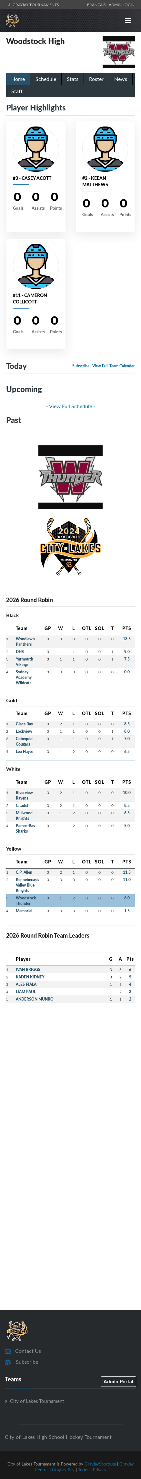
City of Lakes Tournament (37, 1401)
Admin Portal (118, 1381)
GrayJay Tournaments (32, 4)
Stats (72, 79)
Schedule (45, 79)
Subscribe (80, 366)
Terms (83, 1470)
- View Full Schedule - (70, 406)
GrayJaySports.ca (100, 1464)
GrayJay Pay (63, 1470)
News (120, 79)
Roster (96, 79)
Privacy (99, 1470)
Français (97, 4)
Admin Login (122, 4)
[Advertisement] (70, 1083)
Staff (17, 91)
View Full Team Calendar (113, 366)
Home (18, 79)
